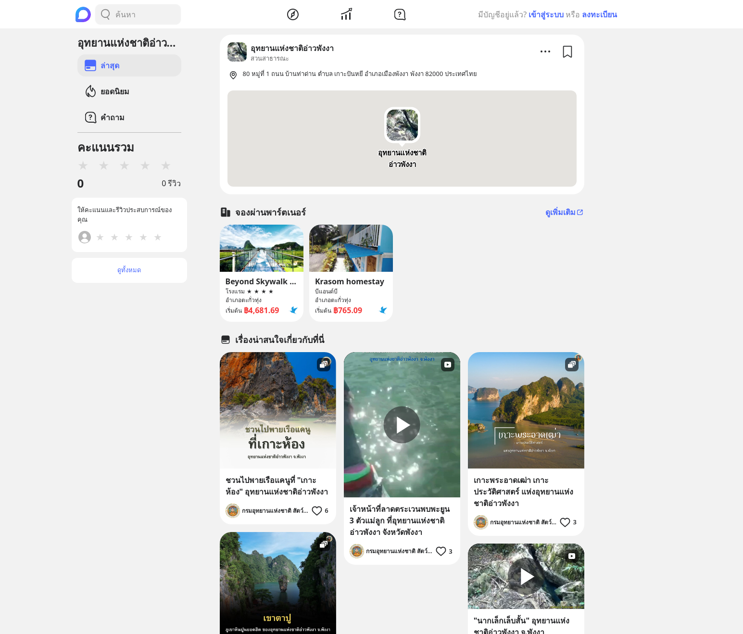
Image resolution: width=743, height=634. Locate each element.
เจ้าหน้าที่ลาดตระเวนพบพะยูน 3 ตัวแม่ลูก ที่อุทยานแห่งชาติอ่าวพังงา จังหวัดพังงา (400, 520)
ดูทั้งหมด (129, 270)
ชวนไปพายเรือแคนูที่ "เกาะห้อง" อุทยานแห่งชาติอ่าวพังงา (277, 486)
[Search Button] (105, 14)
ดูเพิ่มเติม (564, 212)
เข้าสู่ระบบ (546, 14)
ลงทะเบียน (599, 14)
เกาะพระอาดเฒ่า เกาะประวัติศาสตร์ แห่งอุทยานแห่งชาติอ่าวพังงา (523, 491)
